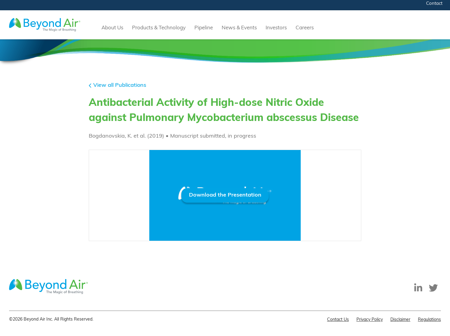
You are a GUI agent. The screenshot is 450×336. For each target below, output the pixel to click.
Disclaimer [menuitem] (400, 320)
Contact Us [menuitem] (338, 320)
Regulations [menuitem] (429, 320)
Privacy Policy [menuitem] (369, 320)
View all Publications (119, 85)
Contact (434, 4)
